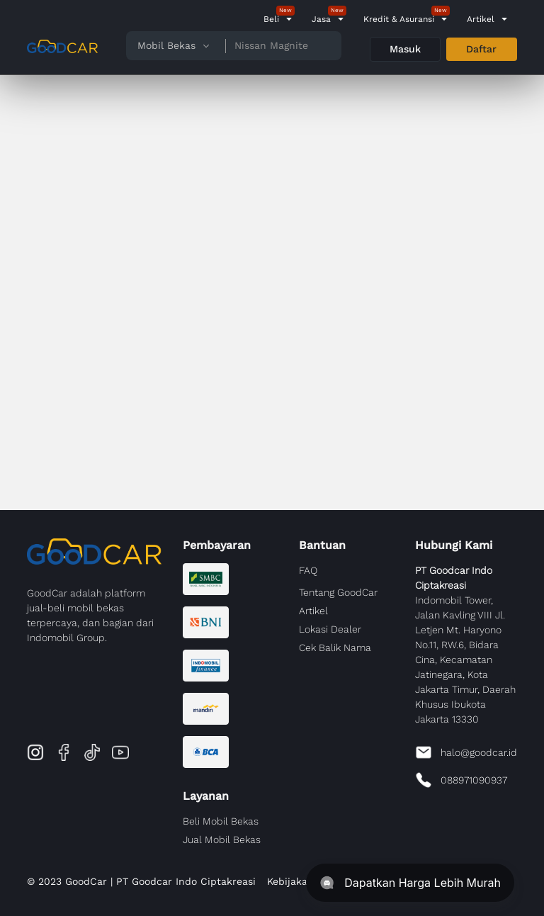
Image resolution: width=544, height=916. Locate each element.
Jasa (321, 19)
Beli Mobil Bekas (221, 821)
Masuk (405, 49)
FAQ (308, 570)
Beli (271, 19)
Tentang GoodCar (338, 592)
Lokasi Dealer (330, 629)
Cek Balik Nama (335, 647)
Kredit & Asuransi (398, 19)
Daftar (481, 49)
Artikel (480, 19)
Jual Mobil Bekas (222, 839)
